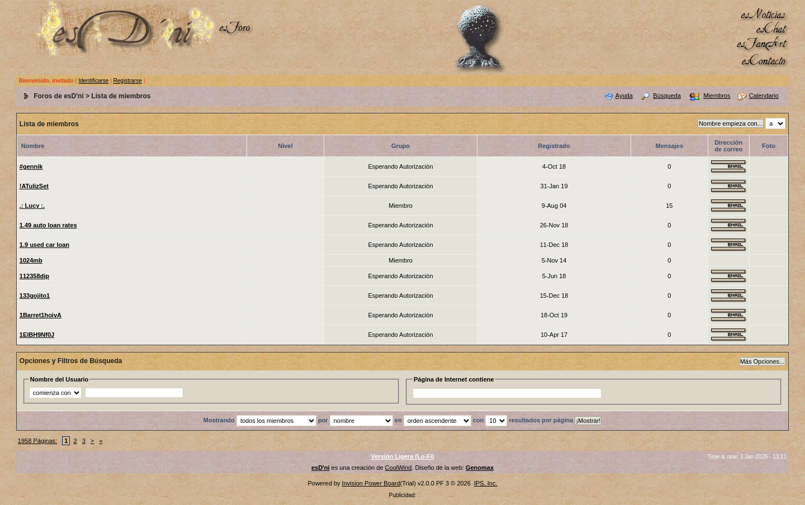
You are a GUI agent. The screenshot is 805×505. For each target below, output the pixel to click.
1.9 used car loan (44, 244)
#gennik (31, 166)
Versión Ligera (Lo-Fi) (402, 456)
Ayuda (624, 95)
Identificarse (93, 81)
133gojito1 (35, 295)
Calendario (764, 95)
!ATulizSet (34, 186)
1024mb (31, 260)
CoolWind (398, 467)
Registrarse (127, 81)
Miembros (716, 95)
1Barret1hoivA (40, 315)
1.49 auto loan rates (48, 225)
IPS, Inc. (486, 483)
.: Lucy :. (32, 205)
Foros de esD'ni (59, 96)
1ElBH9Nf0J (37, 334)
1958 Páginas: (37, 440)
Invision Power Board (371, 483)
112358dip (34, 276)
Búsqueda (667, 95)
